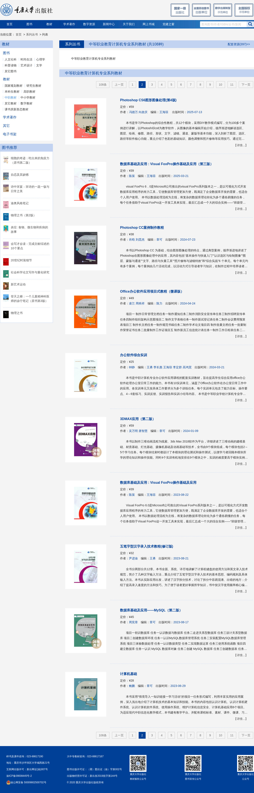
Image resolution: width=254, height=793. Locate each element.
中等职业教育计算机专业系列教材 (93, 73)
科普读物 (11, 65)
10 (220, 84)
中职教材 (11, 97)
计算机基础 (128, 674)
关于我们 (129, 24)
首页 (9, 24)
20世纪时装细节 (21, 260)
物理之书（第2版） (23, 215)
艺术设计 (26, 65)
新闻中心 (109, 24)
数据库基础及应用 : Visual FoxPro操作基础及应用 (158, 482)
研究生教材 (33, 85)
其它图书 (11, 71)
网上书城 (149, 24)
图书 (29, 24)
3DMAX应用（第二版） (138, 419)
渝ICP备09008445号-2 (19, 775)
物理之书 (17, 313)
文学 (39, 65)
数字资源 (89, 24)
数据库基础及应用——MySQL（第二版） (151, 610)
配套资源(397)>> (239, 44)
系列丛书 (32, 34)
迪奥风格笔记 (20, 203)
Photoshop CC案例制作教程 (142, 227)
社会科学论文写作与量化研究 (30, 272)
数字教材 (26, 103)
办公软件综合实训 (133, 355)
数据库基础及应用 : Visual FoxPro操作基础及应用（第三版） (166, 164)
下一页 (246, 84)
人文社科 (11, 59)
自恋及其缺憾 (20, 174)
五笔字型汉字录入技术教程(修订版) (146, 546)
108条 (103, 84)
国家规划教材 (13, 85)
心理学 (40, 59)
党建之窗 (168, 24)
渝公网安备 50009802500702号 (28, 782)
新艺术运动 (18, 284)
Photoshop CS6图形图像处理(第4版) (148, 100)
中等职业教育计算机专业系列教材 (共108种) (126, 44)
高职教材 (29, 91)
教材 (49, 24)
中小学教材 (28, 97)
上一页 (119, 84)
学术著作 (69, 24)
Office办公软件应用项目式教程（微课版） (152, 291)
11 (232, 84)
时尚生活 (26, 59)
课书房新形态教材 (16, 109)
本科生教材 (12, 91)
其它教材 (11, 103)
